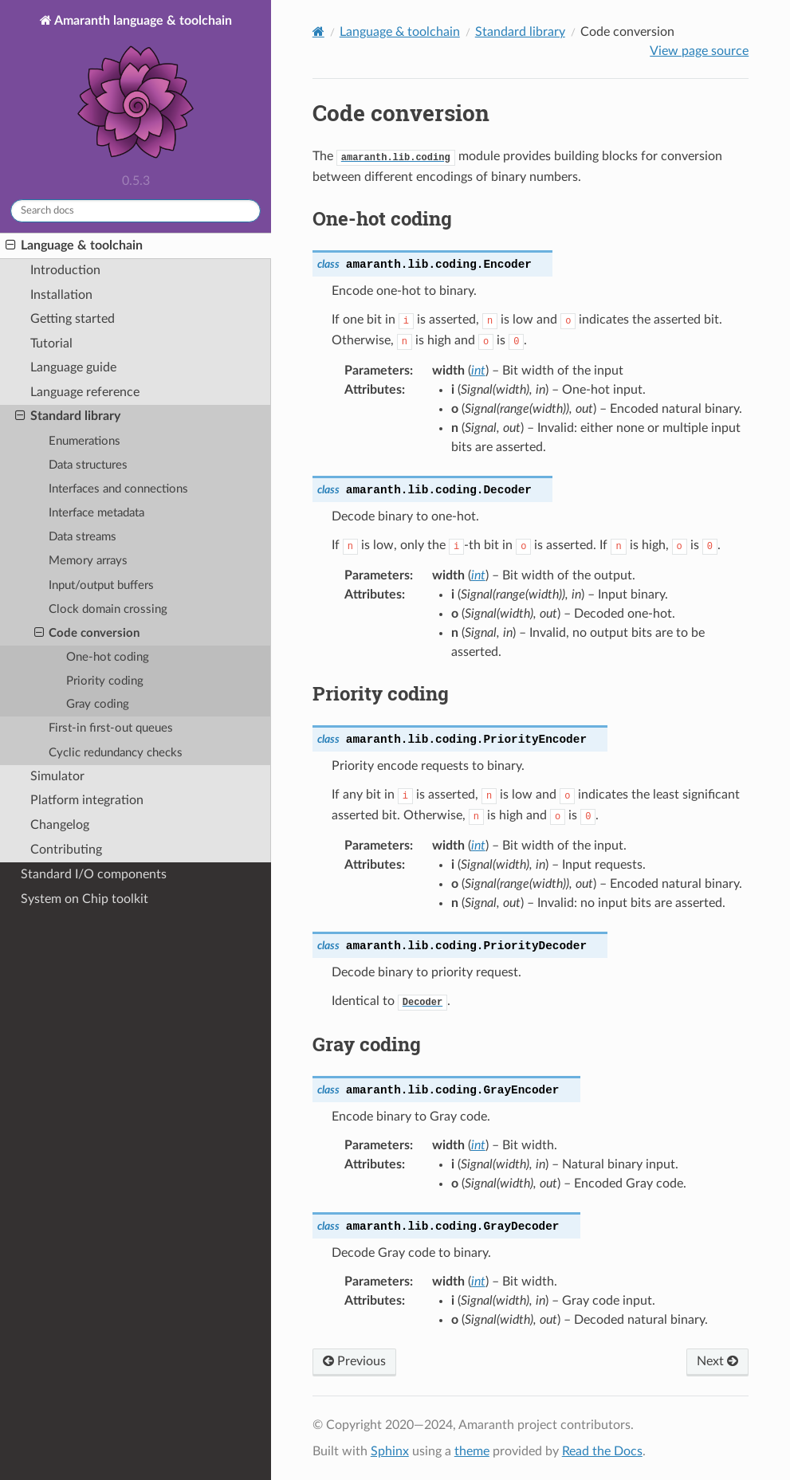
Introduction (65, 271)
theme (471, 1451)
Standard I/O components (94, 874)
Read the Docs (602, 1451)
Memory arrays (88, 561)
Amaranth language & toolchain (142, 90)
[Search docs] (135, 210)
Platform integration (86, 801)
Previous (354, 1361)
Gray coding (97, 704)
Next (717, 1361)
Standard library (67, 417)
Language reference (85, 392)
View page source (699, 51)
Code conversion (87, 633)
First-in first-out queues (111, 728)
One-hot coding (107, 657)
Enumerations (84, 441)
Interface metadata (96, 513)
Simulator (57, 777)
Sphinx (390, 1451)
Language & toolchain (74, 245)
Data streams (82, 537)
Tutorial (51, 344)
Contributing (66, 850)
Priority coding (104, 681)
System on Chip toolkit (84, 899)
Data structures (88, 465)
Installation (61, 295)
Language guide (73, 368)
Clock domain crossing (108, 609)
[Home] (318, 31)
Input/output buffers (101, 585)
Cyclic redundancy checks (116, 753)
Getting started (72, 319)
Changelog (59, 825)
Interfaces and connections (118, 489)
